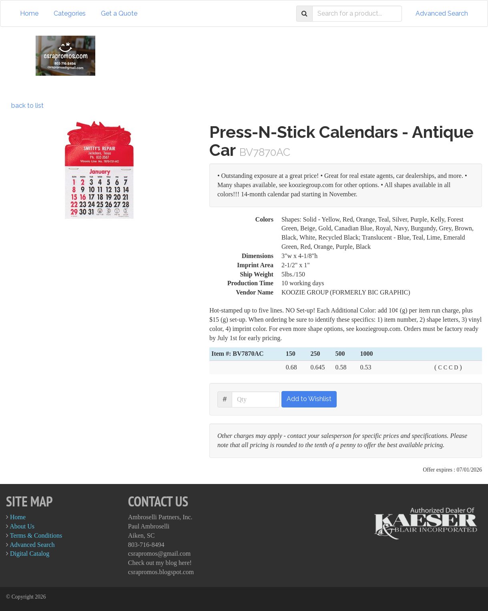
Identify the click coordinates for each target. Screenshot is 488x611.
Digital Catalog (29, 553)
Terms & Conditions (36, 535)
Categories (70, 13)
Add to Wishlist (309, 399)
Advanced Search (442, 13)
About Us (22, 526)
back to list (27, 105)
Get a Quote (119, 13)
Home (29, 13)
